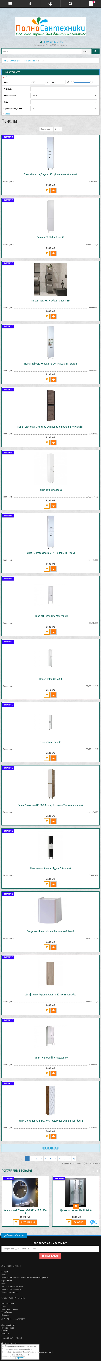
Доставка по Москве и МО (12, 1286)
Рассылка (5, 1334)
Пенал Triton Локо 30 (50, 679)
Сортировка (46, 129)
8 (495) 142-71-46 (53, 41)
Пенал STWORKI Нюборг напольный (50, 300)
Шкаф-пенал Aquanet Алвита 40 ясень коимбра (50, 994)
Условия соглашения (9, 1292)
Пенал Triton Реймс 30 (50, 489)
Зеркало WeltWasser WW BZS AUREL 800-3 (25, 1212)
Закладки (5, 1331)
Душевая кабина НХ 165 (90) (76, 1210)
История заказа (7, 1328)
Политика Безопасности (11, 1289)
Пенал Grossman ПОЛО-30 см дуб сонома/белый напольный (50, 805)
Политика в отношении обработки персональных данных (24, 1278)
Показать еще (50, 1148)
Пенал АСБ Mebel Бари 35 (50, 237)
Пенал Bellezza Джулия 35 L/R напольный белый (50, 174)
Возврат (4, 1272)
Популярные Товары (9, 1309)
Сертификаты (6, 1280)
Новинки (5, 1315)
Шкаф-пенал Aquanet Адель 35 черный (50, 868)
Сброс (6, 77)
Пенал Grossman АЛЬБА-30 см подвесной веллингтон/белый (50, 1120)
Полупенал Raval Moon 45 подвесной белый (50, 931)
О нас (3, 1283)
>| (74, 1159)
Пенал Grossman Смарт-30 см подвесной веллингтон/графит (50, 426)
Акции (3, 1306)
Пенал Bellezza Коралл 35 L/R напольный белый (50, 363)
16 (57, 129)
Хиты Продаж (6, 1312)
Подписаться (50, 1256)
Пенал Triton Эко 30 (50, 742)
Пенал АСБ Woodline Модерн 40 (50, 616)
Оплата (4, 1275)
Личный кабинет (8, 1325)
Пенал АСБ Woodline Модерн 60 (50, 1057)
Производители (7, 1303)
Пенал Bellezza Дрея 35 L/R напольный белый (51, 552)
